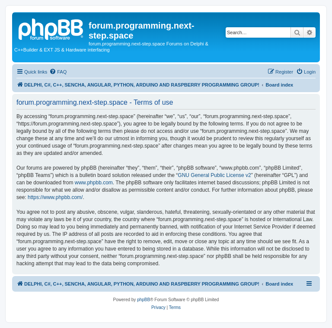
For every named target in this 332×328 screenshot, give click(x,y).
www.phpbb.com (94, 183)
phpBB (143, 299)
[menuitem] (58, 72)
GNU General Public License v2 (214, 175)
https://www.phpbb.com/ (55, 197)
